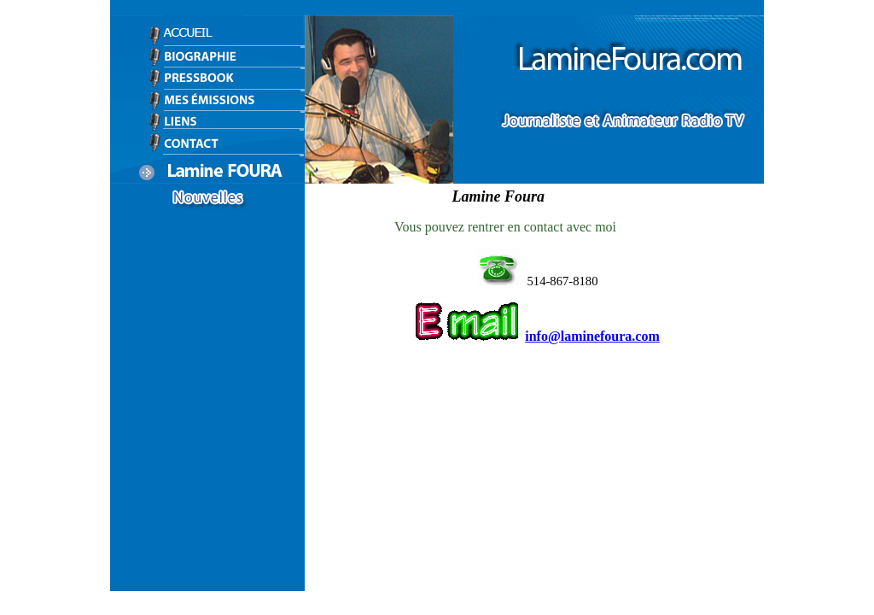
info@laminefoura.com (592, 336)
